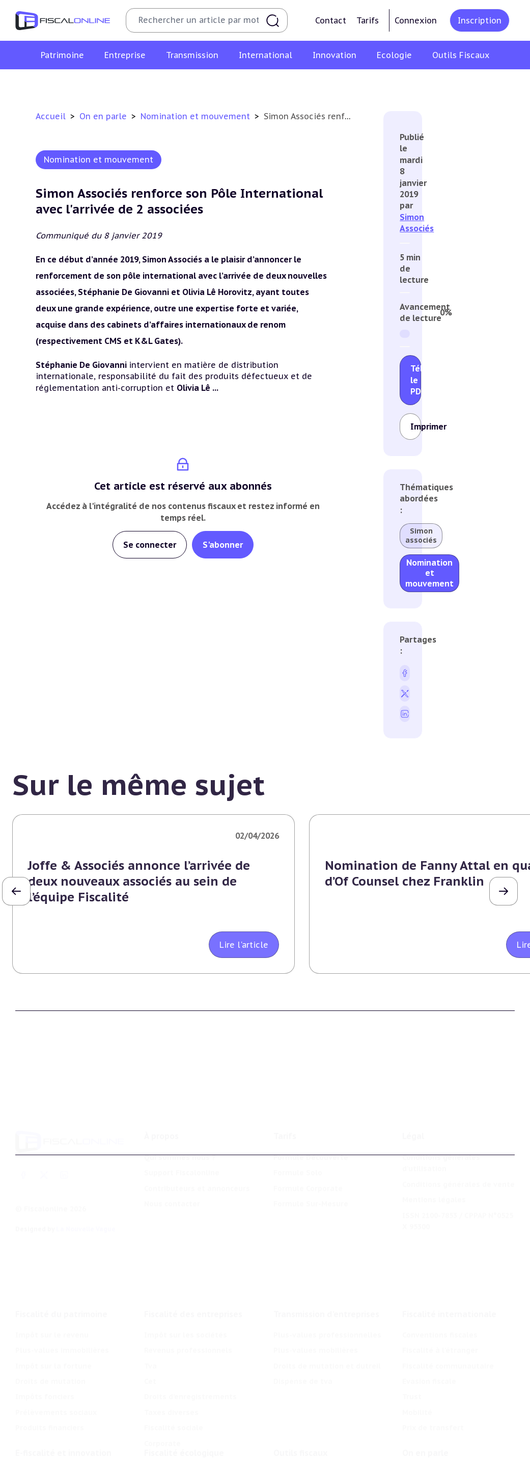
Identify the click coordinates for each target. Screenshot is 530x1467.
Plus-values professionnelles (327, 1297)
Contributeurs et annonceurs (197, 1161)
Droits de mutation (50, 1344)
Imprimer (415, 426)
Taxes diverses (171, 1375)
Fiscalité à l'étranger (440, 1313)
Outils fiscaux (300, 1421)
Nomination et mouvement (197, 116)
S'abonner (223, 545)
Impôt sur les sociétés (185, 1297)
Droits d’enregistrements (190, 1360)
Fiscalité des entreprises (193, 1277)
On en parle (104, 116)
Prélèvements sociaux (56, 1375)
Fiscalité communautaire (448, 1328)
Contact (330, 20)
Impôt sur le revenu (52, 1297)
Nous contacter (172, 1176)
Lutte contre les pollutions (194, 1441)
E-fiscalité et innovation (63, 1421)
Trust (412, 1360)
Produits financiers (49, 1390)
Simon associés (421, 535)
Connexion (416, 20)
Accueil (51, 116)
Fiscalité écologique (184, 1421)
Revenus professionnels (188, 1313)
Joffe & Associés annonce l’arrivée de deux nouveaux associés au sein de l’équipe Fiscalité (139, 881)
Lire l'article (243, 945)
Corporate (162, 1406)
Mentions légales (434, 1172)
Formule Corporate (308, 1161)
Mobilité (417, 1375)
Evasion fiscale (429, 1344)
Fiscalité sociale (173, 1390)
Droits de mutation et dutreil (327, 1328)
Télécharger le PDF (415, 379)
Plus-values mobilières (315, 1313)
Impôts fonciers (44, 1360)
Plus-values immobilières (62, 1313)
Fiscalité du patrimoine (61, 1277)
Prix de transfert (433, 1390)
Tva (150, 1328)
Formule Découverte (310, 1130)
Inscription (479, 20)
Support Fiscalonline (181, 1145)
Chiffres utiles (300, 1441)
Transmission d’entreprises (326, 1277)
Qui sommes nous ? (180, 1130)
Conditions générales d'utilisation (441, 1136)
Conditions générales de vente (458, 1157)
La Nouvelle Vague (86, 1202)
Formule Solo (297, 1145)
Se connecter (149, 545)
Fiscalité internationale (449, 1277)
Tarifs (367, 20)
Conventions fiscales (440, 1297)
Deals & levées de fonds (447, 1457)
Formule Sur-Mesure (310, 1176)
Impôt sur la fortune (53, 1328)
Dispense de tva (302, 1344)
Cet (150, 1344)
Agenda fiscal (297, 1457)
